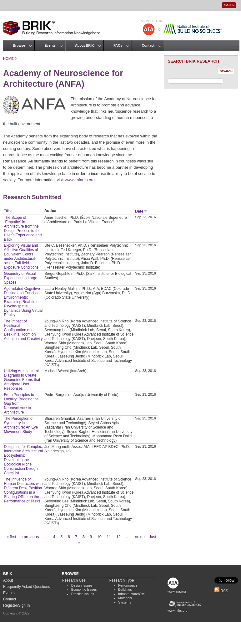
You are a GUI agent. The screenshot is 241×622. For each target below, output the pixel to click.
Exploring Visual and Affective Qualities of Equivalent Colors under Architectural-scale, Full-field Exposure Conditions (21, 256)
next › (140, 536)
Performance (128, 585)
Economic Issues (84, 589)
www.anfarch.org (79, 179)
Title (7, 210)
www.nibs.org (178, 610)
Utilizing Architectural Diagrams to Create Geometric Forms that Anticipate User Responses (22, 380)
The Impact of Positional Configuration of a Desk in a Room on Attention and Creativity (23, 330)
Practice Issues (82, 594)
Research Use (74, 580)
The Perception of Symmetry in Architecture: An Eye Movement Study (21, 425)
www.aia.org (177, 591)
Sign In (228, 5)
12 (118, 536)
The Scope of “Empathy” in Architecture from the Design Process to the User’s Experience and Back (23, 228)
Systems (124, 602)
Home (8, 58)
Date (141, 211)
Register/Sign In (16, 605)
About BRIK (84, 45)
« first (11, 536)
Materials (125, 598)
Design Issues (82, 585)
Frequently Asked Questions (26, 586)
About (8, 580)
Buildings (125, 589)
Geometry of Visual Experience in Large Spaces (20, 278)
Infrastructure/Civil (131, 594)
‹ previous (30, 536)
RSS (221, 591)
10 (99, 536)
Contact (148, 45)
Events (50, 45)
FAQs (117, 45)
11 (109, 536)
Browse (19, 45)
